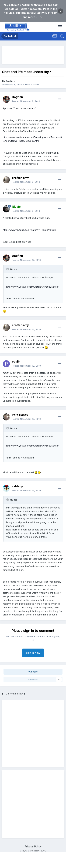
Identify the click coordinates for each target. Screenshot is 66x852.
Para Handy (20, 415)
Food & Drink (32, 84)
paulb (16, 361)
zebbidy (17, 486)
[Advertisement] (33, 55)
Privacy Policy (33, 846)
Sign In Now (33, 652)
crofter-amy (20, 178)
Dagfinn (10, 81)
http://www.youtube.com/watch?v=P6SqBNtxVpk (29, 229)
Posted (26, 101)
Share (33, 671)
